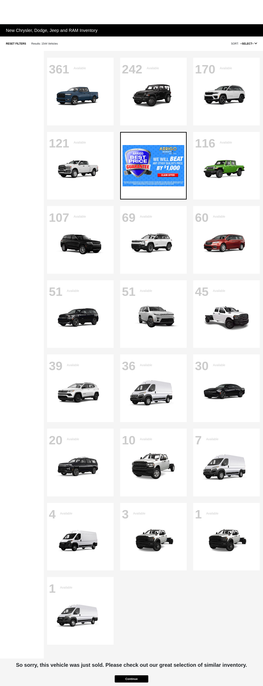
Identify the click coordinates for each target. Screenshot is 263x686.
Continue (131, 679)
